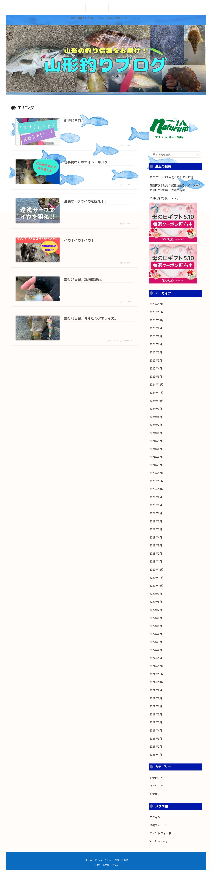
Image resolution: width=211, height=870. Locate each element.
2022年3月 (156, 642)
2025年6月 (156, 352)
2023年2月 (156, 553)
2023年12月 (157, 473)
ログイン (155, 817)
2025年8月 (156, 336)
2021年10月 (157, 682)
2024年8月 (156, 416)
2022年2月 (156, 650)
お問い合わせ (121, 860)
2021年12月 (157, 666)
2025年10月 (157, 320)
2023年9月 (156, 497)
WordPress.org (158, 841)
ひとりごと (156, 786)
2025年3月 (156, 376)
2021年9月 (156, 690)
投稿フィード (158, 825)
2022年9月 (156, 593)
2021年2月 (156, 746)
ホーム (88, 860)
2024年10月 (157, 400)
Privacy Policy (103, 860)
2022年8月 (156, 601)
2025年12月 (157, 304)
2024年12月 (157, 384)
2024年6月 (156, 433)
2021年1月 (156, 754)
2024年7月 (156, 424)
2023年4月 (156, 537)
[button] (197, 154)
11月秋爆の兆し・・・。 (164, 198)
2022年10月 (157, 585)
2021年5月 (156, 722)
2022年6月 (156, 618)
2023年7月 (156, 513)
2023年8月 (156, 505)
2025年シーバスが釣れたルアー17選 (171, 177)
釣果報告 (155, 794)
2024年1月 (156, 465)
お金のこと (156, 778)
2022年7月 (156, 609)
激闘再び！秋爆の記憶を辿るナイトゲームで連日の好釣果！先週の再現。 (175, 188)
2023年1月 (156, 561)
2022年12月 (157, 569)
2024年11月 (157, 392)
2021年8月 (156, 698)
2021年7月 (156, 706)
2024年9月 (156, 408)
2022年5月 (156, 626)
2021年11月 (157, 674)
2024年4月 (156, 449)
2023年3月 (156, 545)
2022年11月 (157, 577)
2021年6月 (156, 714)
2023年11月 (157, 481)
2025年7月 (156, 344)
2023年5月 (156, 529)
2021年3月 (156, 738)
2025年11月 (157, 312)
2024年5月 (156, 441)
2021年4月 (156, 730)
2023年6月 (156, 521)
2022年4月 (156, 634)
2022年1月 (156, 658)
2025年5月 (156, 360)
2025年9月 (156, 328)
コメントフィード (160, 833)
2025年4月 (156, 368)
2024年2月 (156, 457)
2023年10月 (157, 489)
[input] (175, 154)
